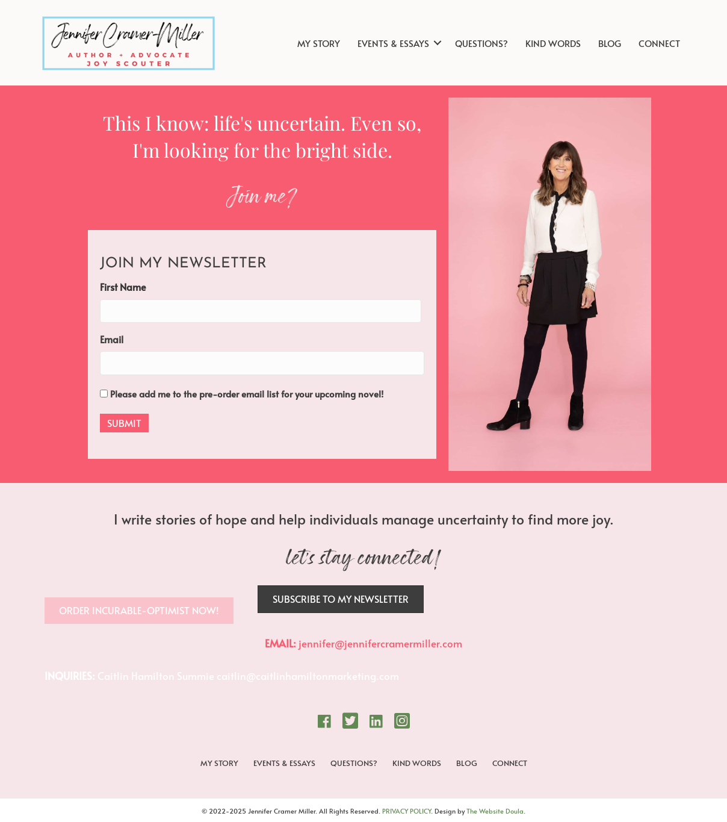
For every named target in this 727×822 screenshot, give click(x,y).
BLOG (609, 43)
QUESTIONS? (481, 43)
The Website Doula (495, 810)
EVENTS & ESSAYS (393, 43)
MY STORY (318, 43)
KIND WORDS (553, 43)
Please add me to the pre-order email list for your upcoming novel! (246, 393)
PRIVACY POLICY (406, 810)
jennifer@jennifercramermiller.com (380, 643)
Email (111, 339)
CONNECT (659, 43)
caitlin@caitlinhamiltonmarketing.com (308, 675)
